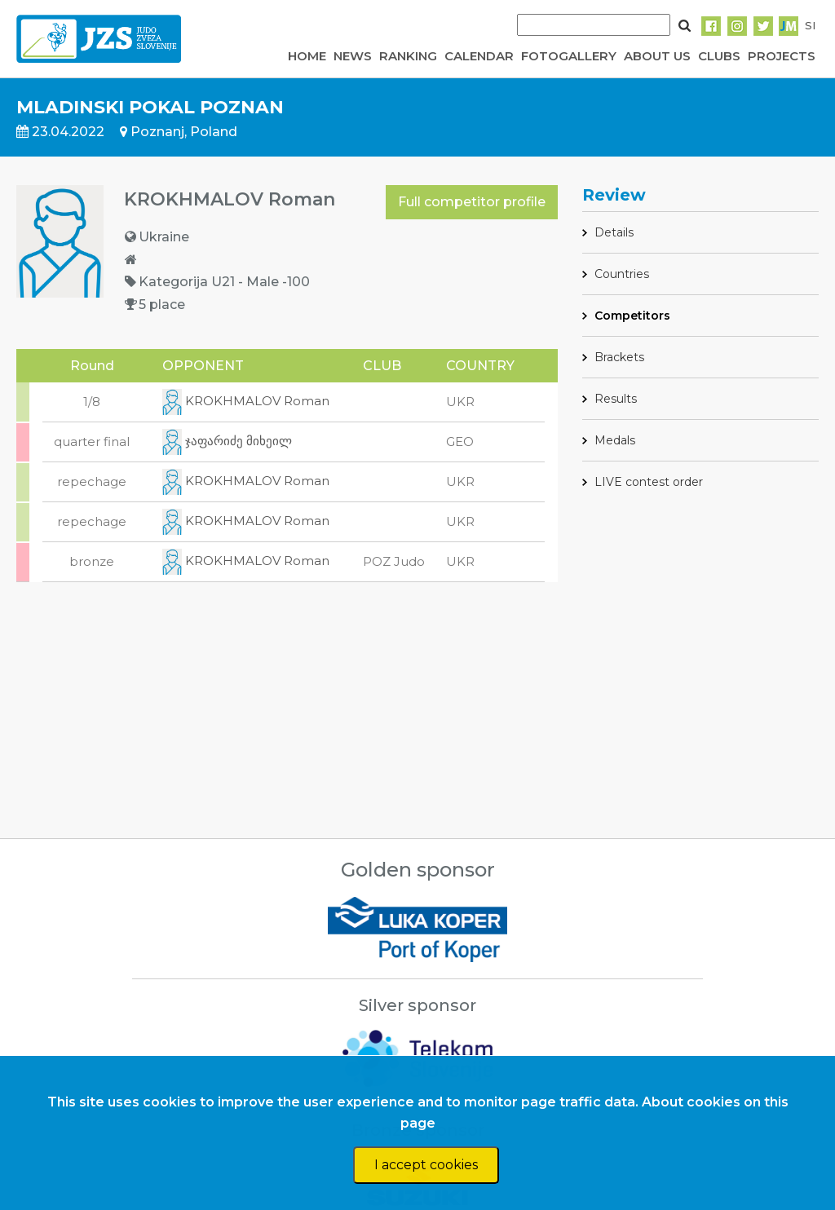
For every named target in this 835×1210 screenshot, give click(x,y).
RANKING (408, 56)
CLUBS (719, 56)
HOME (307, 56)
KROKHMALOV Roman (245, 400)
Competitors (632, 315)
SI (810, 25)
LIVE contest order (648, 482)
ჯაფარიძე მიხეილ (227, 440)
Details (614, 232)
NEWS (353, 56)
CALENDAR (479, 56)
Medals (614, 440)
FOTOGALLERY (568, 56)
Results (615, 398)
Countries (621, 274)
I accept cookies (426, 1164)
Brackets (619, 357)
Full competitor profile (472, 202)
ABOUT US (657, 56)
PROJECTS (781, 56)
